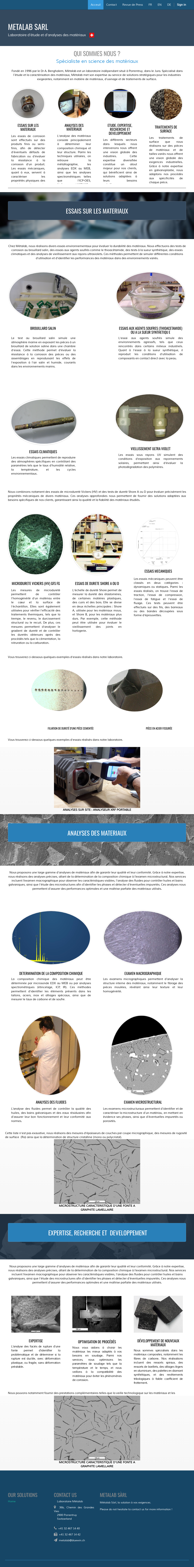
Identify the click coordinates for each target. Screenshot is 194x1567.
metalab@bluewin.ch (72, 1540)
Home (12, 1501)
